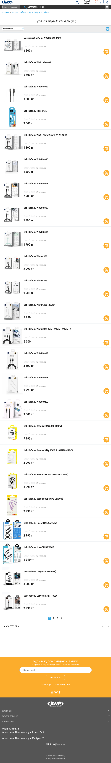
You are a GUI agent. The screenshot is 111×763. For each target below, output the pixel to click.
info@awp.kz (57, 744)
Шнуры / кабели (19, 12)
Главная (5, 12)
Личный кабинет (85, 2)
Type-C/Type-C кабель (39, 12)
